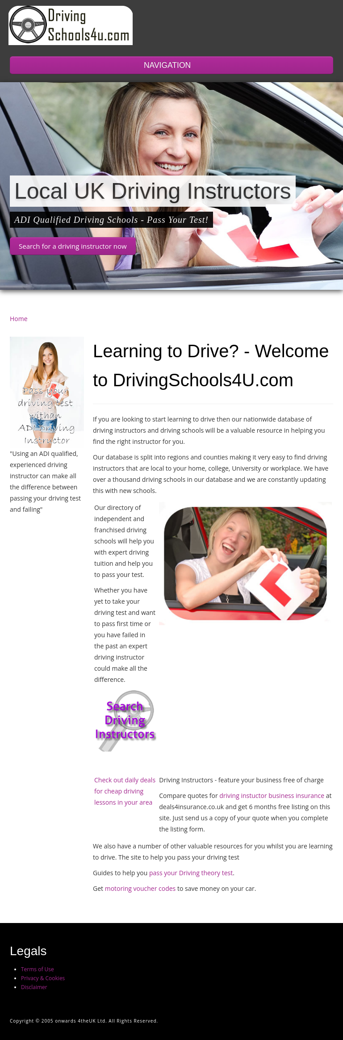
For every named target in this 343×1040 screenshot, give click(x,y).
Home (19, 318)
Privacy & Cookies (43, 978)
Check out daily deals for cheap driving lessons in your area (124, 791)
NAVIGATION (171, 65)
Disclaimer (34, 987)
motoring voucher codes (139, 888)
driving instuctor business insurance (271, 795)
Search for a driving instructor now (73, 246)
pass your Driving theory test (191, 873)
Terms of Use (37, 969)
